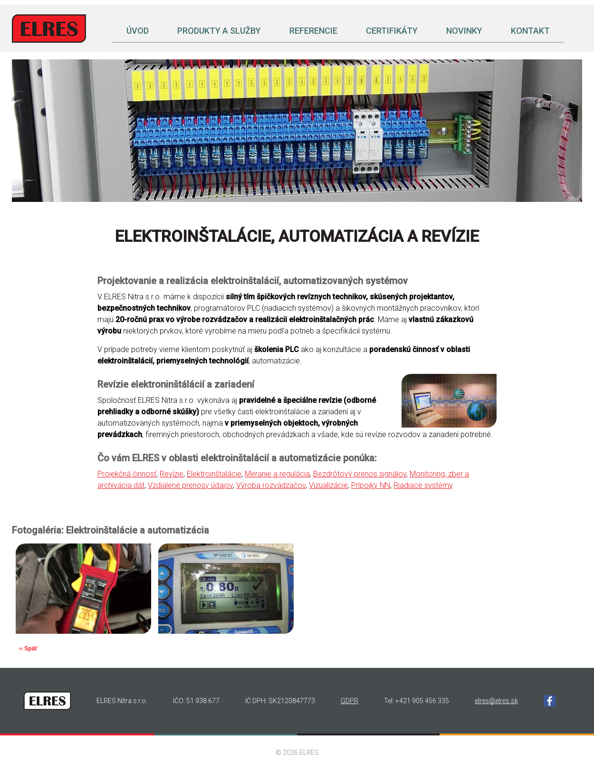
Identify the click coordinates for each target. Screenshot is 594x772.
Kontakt (530, 31)
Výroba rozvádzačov (271, 485)
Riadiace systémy (422, 485)
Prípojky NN (370, 485)
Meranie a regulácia (277, 473)
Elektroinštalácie (214, 473)
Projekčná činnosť (126, 473)
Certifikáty (392, 31)
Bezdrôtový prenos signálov (359, 473)
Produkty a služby (219, 31)
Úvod (137, 31)
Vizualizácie (328, 485)
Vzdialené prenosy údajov (190, 485)
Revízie (171, 473)
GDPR (349, 701)
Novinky (464, 31)
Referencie (313, 31)
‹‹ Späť (28, 648)
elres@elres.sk (496, 701)
